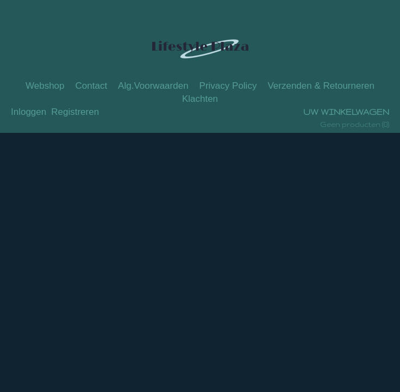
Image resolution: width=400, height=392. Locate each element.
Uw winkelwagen (346, 112)
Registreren (75, 112)
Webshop (45, 86)
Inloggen (28, 112)
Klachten (200, 99)
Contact (92, 86)
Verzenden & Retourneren (320, 86)
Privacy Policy (228, 86)
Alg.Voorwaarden (153, 86)
